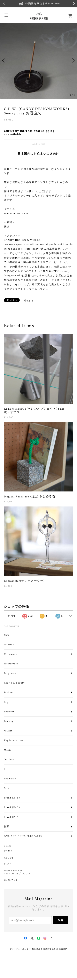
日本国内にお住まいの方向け (38, 153)
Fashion (9, 692)
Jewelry (8, 721)
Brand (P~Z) (12, 817)
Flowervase (11, 663)
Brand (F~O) (12, 807)
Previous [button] (4, 60)
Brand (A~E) (12, 797)
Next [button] (73, 60)
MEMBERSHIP (13, 870)
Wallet (8, 730)
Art (6, 769)
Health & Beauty (14, 682)
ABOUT (9, 857)
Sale (6, 788)
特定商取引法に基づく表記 (45, 949)
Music (7, 750)
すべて (12, 615)
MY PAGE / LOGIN (18, 873)
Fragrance (10, 673)
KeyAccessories (13, 740)
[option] (38, 60)
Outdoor (9, 759)
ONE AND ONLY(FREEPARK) (23, 836)
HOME (8, 851)
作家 (6, 826)
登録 (60, 920)
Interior (9, 644)
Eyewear (9, 711)
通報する (28, 300)
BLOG (7, 864)
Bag (6, 702)
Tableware (10, 654)
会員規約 (63, 949)
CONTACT (11, 880)
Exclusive (10, 778)
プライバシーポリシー (20, 949)
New (6, 634)
